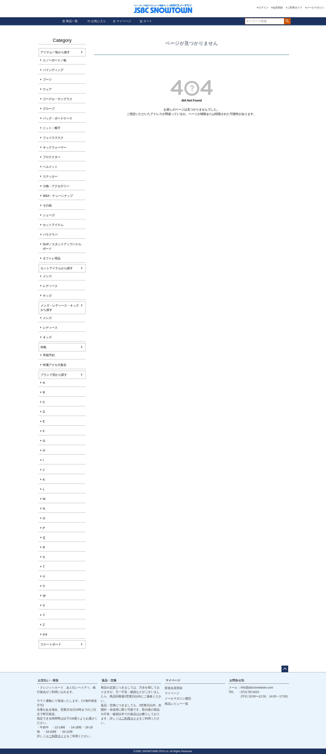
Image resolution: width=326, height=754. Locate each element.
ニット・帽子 (51, 128)
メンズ (47, 276)
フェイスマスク (53, 137)
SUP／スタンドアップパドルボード (62, 246)
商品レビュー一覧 (176, 703)
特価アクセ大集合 (54, 364)
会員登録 (278, 7)
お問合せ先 (236, 680)
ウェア (47, 89)
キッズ (47, 295)
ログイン (263, 7)
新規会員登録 (173, 688)
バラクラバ (50, 234)
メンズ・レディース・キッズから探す (60, 308)
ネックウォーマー (54, 147)
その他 (47, 205)
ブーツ (47, 79)
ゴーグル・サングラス (57, 99)
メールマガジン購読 (178, 698)
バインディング (53, 70)
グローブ (49, 108)
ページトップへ (284, 669)
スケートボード (51, 644)
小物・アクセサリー (56, 186)
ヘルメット (50, 166)
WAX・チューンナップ (58, 195)
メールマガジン (315, 7)
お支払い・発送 (48, 680)
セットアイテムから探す (57, 268)
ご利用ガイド (294, 7)
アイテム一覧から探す (55, 52)
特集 (43, 347)
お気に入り (96, 21)
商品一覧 (70, 21)
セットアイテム (53, 224)
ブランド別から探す (54, 374)
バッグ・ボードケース (57, 118)
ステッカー (50, 176)
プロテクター (51, 157)
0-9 (45, 634)
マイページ (122, 21)
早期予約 (49, 355)
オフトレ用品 (51, 258)
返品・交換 (109, 680)
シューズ (49, 215)
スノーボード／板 (54, 60)
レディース (50, 286)
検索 (287, 21)
